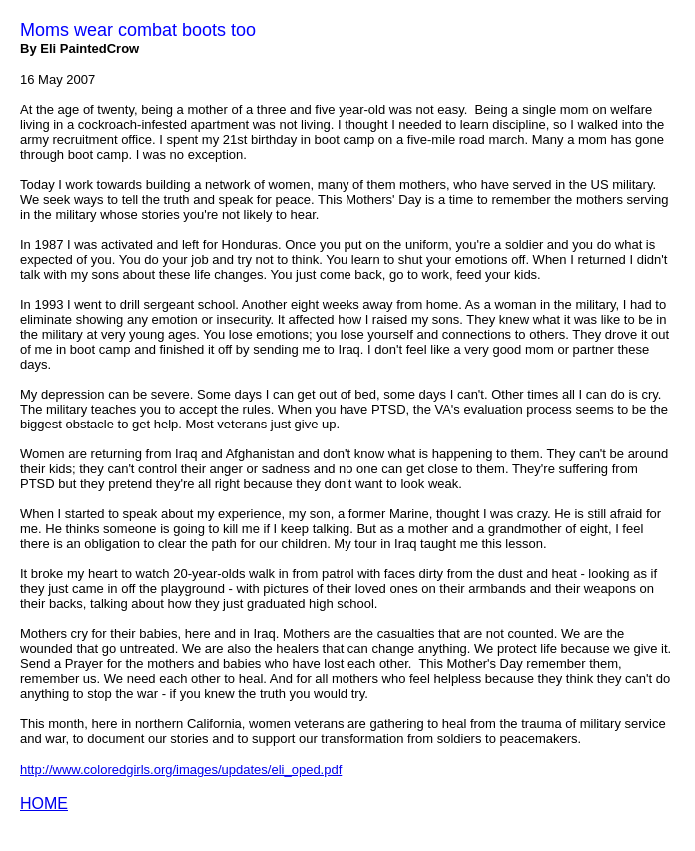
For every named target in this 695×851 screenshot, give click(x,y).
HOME (44, 803)
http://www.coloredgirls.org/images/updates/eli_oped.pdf (181, 769)
